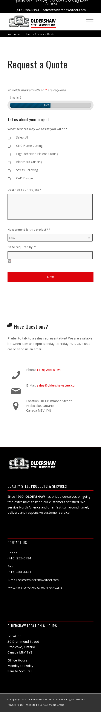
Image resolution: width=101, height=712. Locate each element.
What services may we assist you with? (37, 129)
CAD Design (24, 178)
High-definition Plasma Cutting (37, 154)
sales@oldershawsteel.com (64, 10)
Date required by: (22, 247)
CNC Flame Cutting (29, 146)
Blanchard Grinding (29, 162)
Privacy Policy (15, 704)
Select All (22, 137)
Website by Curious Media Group (45, 704)
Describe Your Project (24, 190)
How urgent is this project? (29, 230)
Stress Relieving (27, 170)
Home (28, 34)
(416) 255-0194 (27, 10)
